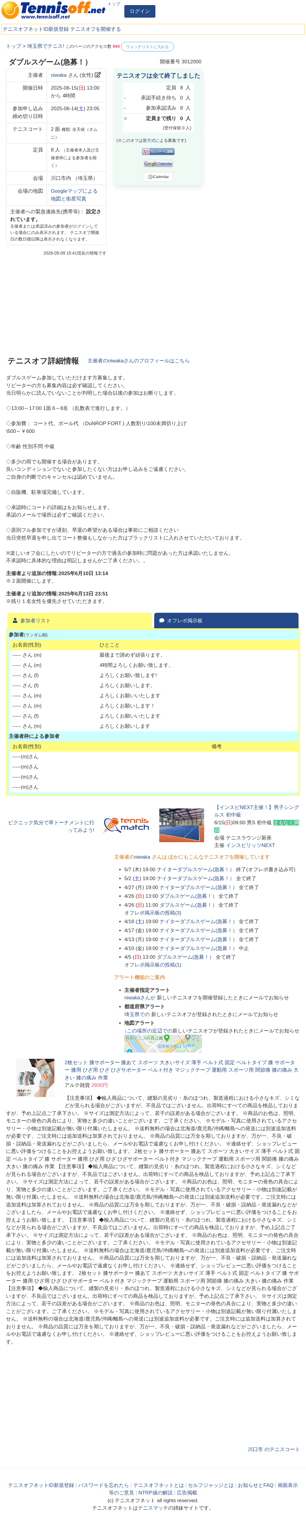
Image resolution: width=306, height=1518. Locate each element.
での (137, 1014)
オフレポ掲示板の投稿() (152, 913)
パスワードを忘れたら (103, 1485)
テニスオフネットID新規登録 (36, 29)
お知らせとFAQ (255, 1485)
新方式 (149, 140)
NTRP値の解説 (155, 1493)
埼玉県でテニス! (45, 46)
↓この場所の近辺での (148, 1031)
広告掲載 (187, 1493)
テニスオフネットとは (158, 1485)
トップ (114, 3)
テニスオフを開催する (95, 29)
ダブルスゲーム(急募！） (188, 896)
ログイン (140, 11)
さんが (140, 998)
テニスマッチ (153, 1508)
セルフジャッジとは (211, 1485)
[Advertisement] (255, 79)
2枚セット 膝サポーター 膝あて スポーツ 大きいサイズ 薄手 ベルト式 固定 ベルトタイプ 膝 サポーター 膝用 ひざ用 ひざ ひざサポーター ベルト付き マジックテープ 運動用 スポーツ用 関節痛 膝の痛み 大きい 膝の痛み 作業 (182, 1070)
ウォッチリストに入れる (147, 47)
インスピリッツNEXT (250, 845)
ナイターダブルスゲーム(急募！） (196, 869)
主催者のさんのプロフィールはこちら (139, 361)
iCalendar (158, 176)
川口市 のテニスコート (274, 1449)
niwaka (59, 75)
